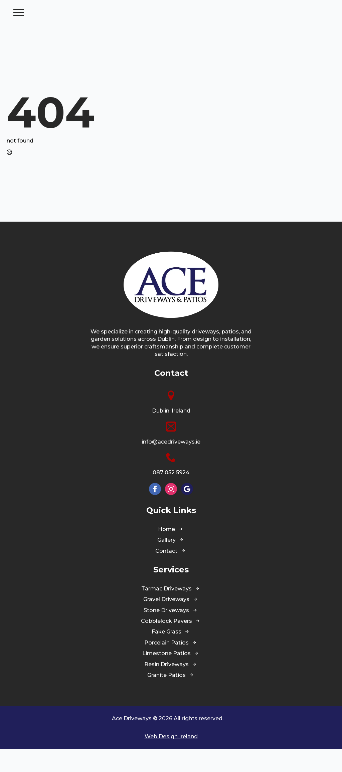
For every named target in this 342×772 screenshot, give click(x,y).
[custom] (187, 512)
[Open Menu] (330, 23)
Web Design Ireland (171, 759)
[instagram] (171, 512)
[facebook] (155, 512)
